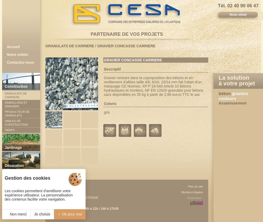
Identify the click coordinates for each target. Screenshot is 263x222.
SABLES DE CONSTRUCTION (16, 122)
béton (225, 93)
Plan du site (195, 186)
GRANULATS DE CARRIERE (16, 95)
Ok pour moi (70, 214)
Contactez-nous (20, 62)
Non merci (16, 214)
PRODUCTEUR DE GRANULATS (17, 113)
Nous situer (238, 14)
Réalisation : (195, 198)
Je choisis (42, 214)
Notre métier (17, 54)
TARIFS (10, 130)
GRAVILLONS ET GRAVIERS (16, 104)
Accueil (13, 47)
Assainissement (233, 103)
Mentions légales (192, 192)
